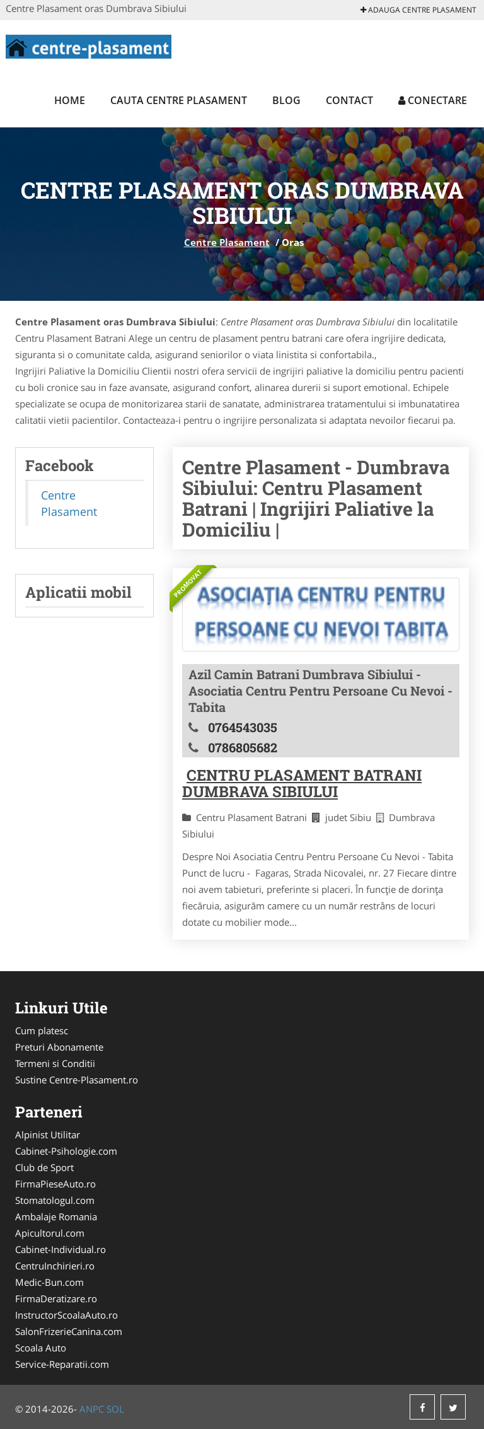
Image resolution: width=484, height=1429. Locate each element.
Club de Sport (44, 1167)
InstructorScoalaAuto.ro (66, 1315)
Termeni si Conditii (55, 1063)
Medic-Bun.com (49, 1282)
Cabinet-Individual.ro (60, 1249)
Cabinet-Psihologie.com (66, 1151)
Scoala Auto (40, 1347)
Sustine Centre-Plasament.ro (76, 1079)
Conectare (432, 100)
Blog (286, 100)
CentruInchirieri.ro (55, 1265)
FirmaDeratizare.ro (56, 1298)
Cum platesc (41, 1030)
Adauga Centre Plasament (418, 9)
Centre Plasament (227, 242)
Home (69, 100)
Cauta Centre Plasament (178, 100)
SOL (115, 1409)
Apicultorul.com (49, 1233)
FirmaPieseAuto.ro (55, 1183)
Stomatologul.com (55, 1200)
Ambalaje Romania (56, 1216)
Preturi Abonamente (59, 1047)
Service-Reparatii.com (62, 1364)
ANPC (91, 1409)
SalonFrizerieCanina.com (68, 1331)
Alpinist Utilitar (47, 1134)
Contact (349, 100)
